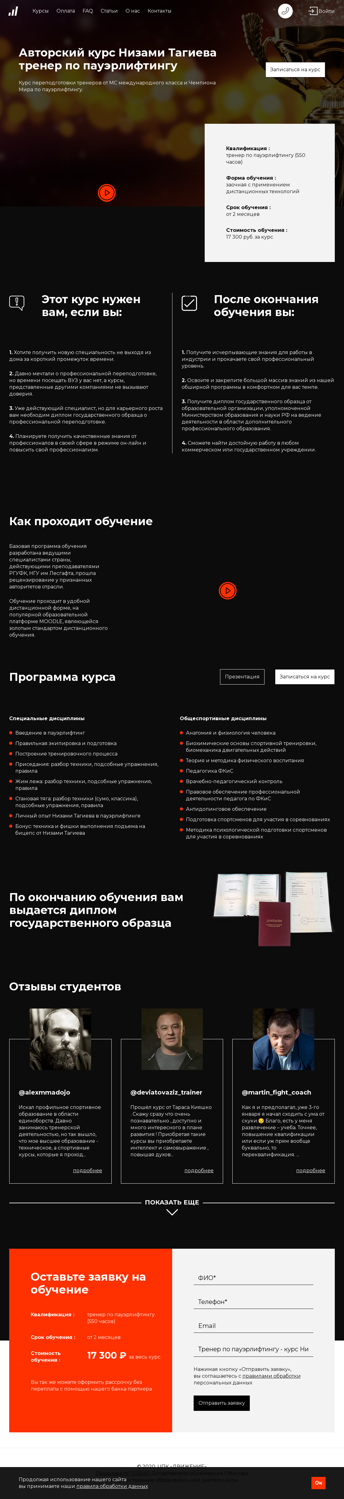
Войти (321, 11)
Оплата (65, 11)
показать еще (172, 1208)
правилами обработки (271, 1376)
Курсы (41, 11)
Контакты (160, 11)
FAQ (88, 11)
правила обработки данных (112, 1486)
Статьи (109, 11)
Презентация (242, 677)
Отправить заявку (222, 1403)
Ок (318, 1483)
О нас (133, 11)
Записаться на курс (295, 69)
